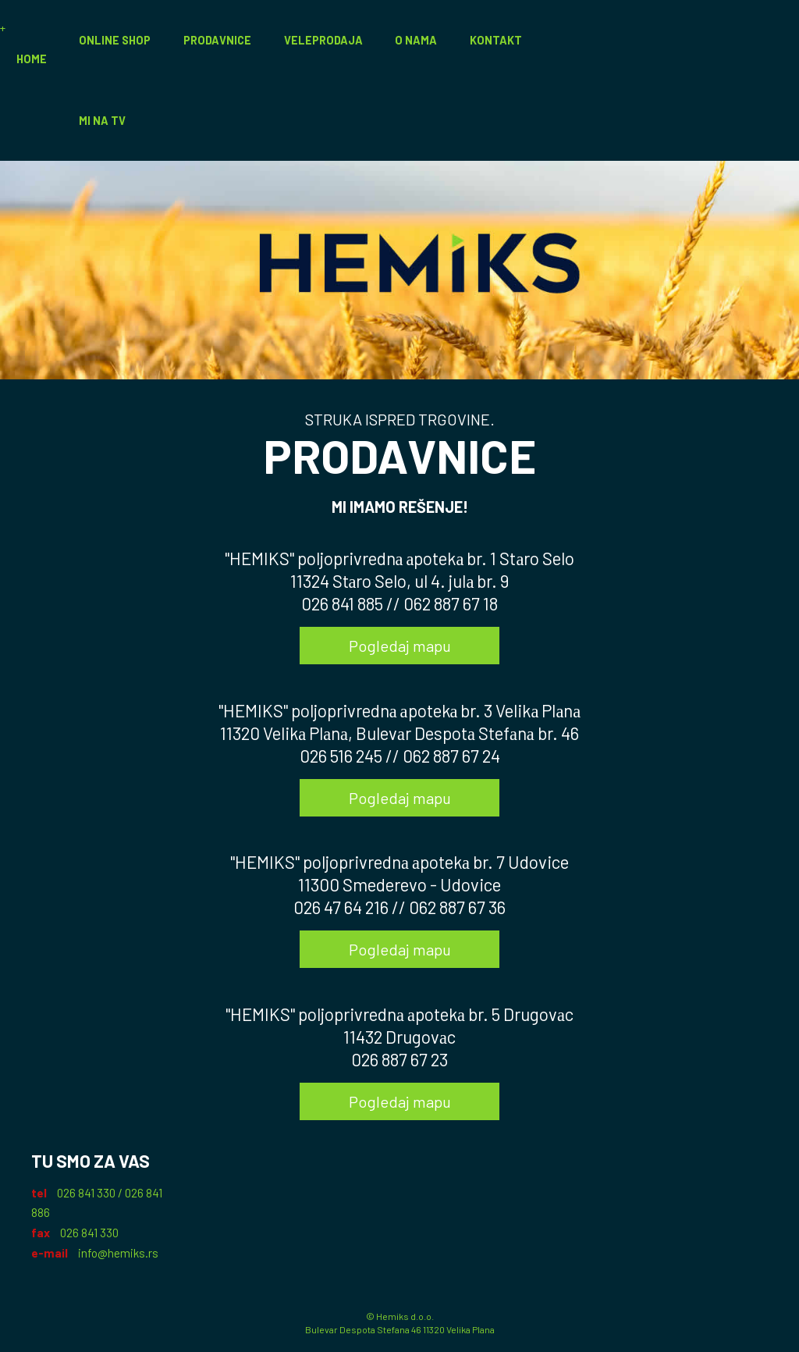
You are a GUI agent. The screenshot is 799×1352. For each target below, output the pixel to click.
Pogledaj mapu (400, 645)
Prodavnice (217, 40)
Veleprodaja (323, 40)
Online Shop (115, 40)
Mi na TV (102, 120)
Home (31, 59)
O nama (416, 40)
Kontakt (496, 40)
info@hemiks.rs (118, 1253)
